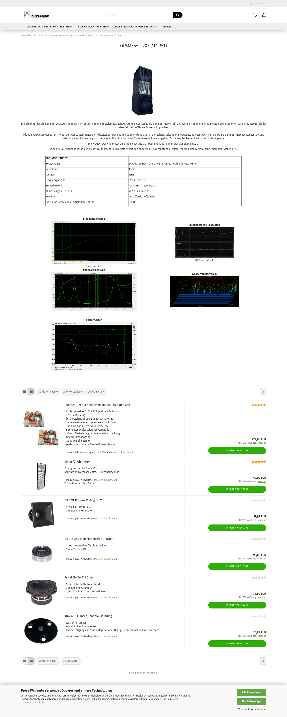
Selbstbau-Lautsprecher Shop (135, 26)
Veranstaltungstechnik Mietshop (49, 26)
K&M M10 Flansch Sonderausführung (88, 616)
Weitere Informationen (251, 709)
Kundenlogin (258, 3)
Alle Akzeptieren (251, 692)
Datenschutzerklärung (33, 702)
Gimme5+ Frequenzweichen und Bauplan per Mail (97, 405)
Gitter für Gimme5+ (77, 461)
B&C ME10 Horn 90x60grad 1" (83, 500)
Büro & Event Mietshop (93, 26)
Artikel (167, 26)
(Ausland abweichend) (121, 452)
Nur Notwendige (251, 701)
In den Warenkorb (237, 450)
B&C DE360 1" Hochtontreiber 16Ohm (88, 539)
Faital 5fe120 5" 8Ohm (78, 577)
